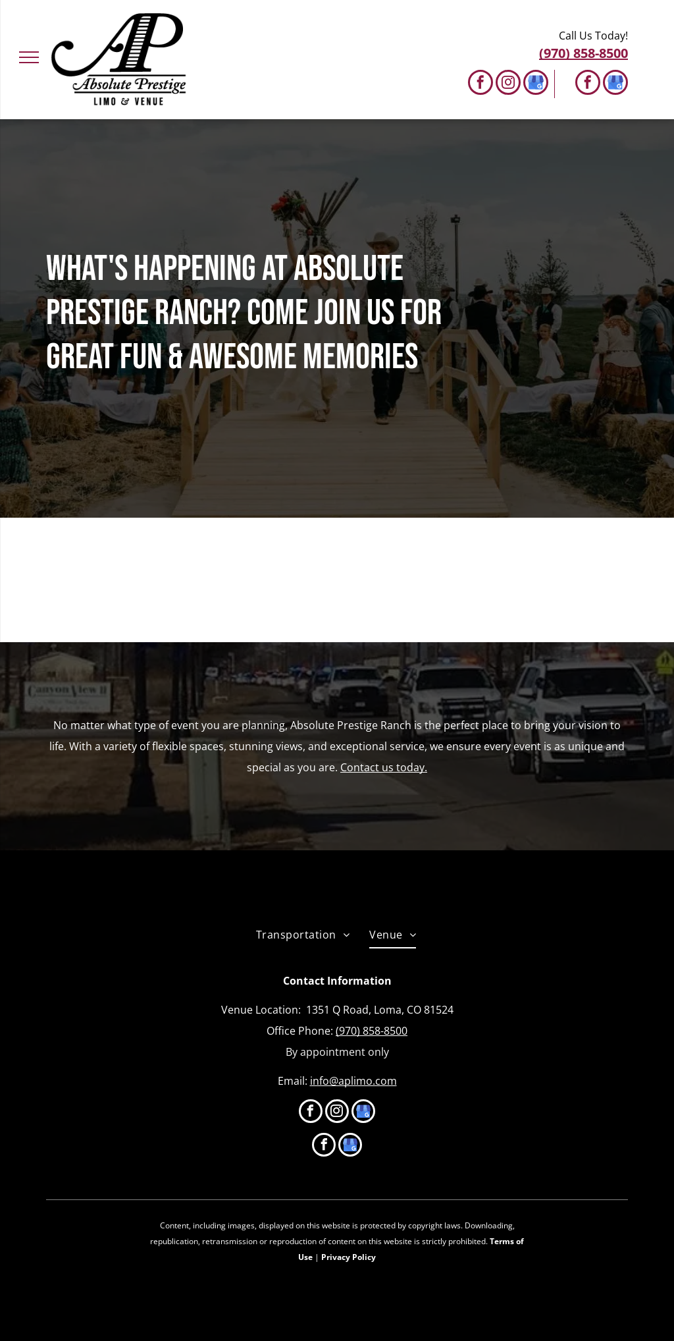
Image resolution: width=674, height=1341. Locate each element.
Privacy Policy (348, 1257)
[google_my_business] (535, 84)
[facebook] (480, 84)
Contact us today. (383, 767)
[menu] (29, 57)
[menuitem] (302, 934)
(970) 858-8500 (371, 1031)
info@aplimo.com (353, 1081)
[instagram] (508, 84)
